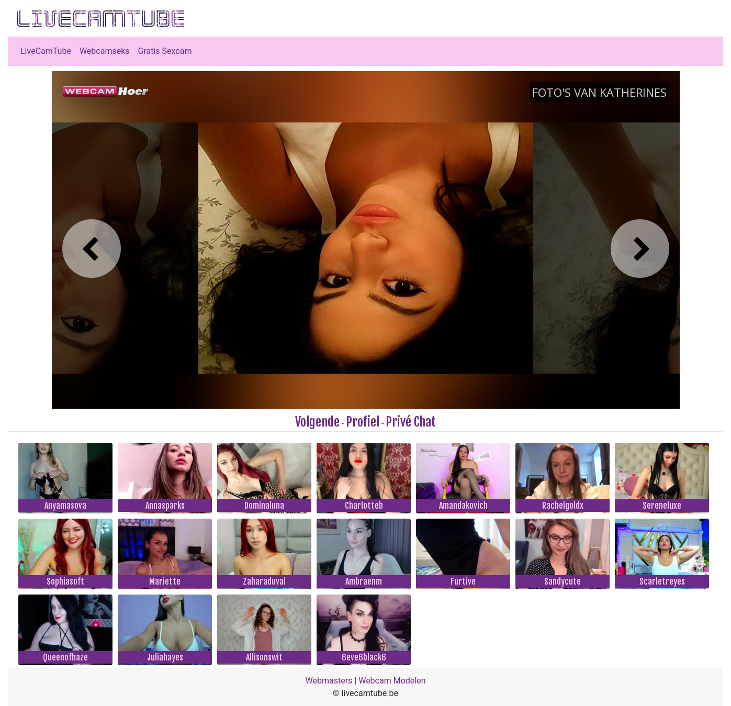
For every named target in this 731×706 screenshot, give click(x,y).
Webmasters (329, 681)
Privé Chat (411, 422)
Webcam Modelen (391, 681)
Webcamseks (105, 51)
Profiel (362, 422)
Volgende (317, 422)
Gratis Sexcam (165, 51)
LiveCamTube (45, 51)
